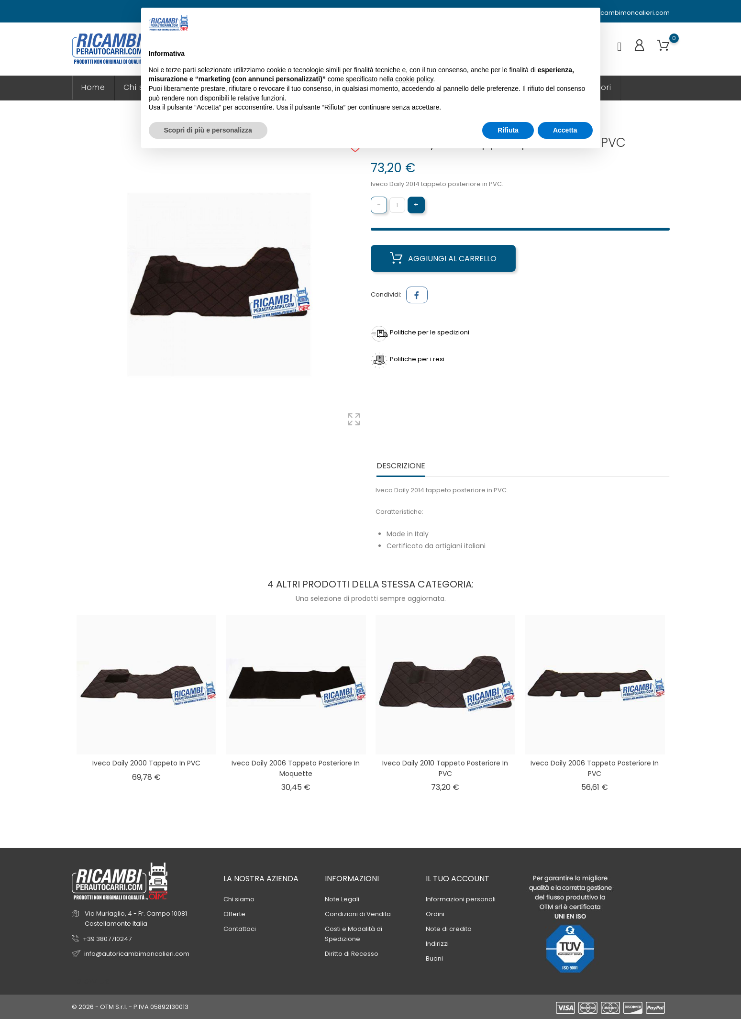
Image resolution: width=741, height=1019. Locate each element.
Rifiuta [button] (508, 130)
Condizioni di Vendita (358, 914)
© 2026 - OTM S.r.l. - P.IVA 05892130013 (130, 1006)
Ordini (435, 914)
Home (93, 87)
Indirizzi (437, 943)
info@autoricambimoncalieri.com (612, 13)
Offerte (234, 914)
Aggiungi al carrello (443, 258)
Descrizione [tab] (400, 466)
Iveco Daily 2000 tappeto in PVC (146, 763)
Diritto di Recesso (351, 953)
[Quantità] (397, 205)
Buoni (434, 958)
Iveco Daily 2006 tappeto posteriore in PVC (595, 768)
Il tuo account (457, 878)
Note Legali (342, 899)
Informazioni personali (461, 899)
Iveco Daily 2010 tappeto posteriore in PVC (445, 768)
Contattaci (239, 928)
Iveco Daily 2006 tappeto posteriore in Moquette (296, 768)
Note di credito (449, 928)
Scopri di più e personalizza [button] (208, 130)
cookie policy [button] (414, 79)
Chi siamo (238, 899)
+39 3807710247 (107, 938)
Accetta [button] (565, 130)
